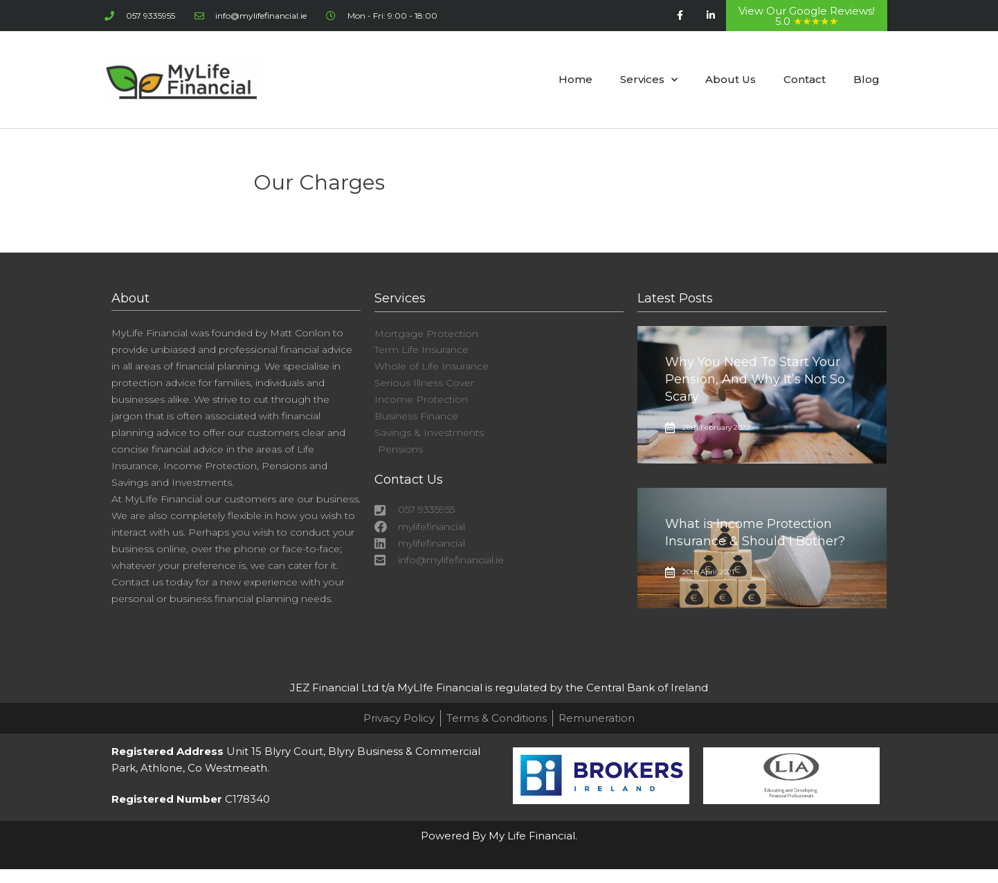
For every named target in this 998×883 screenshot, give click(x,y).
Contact (804, 79)
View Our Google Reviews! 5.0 (806, 16)
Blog (866, 79)
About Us (730, 79)
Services (649, 80)
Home (575, 79)
